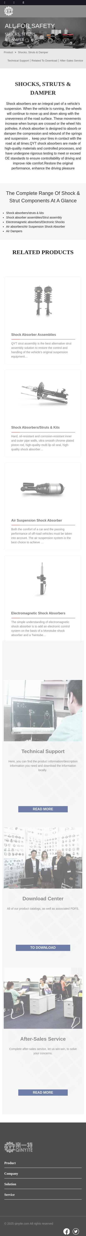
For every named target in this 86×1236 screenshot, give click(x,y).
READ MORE (43, 828)
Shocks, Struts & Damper (33, 52)
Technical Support (18, 60)
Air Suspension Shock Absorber (36, 532)
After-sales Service (71, 60)
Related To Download (44, 60)
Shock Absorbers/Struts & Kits (35, 439)
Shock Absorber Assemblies (33, 346)
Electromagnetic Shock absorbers (38, 625)
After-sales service (43, 1057)
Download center (42, 916)
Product (8, 52)
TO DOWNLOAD (43, 965)
